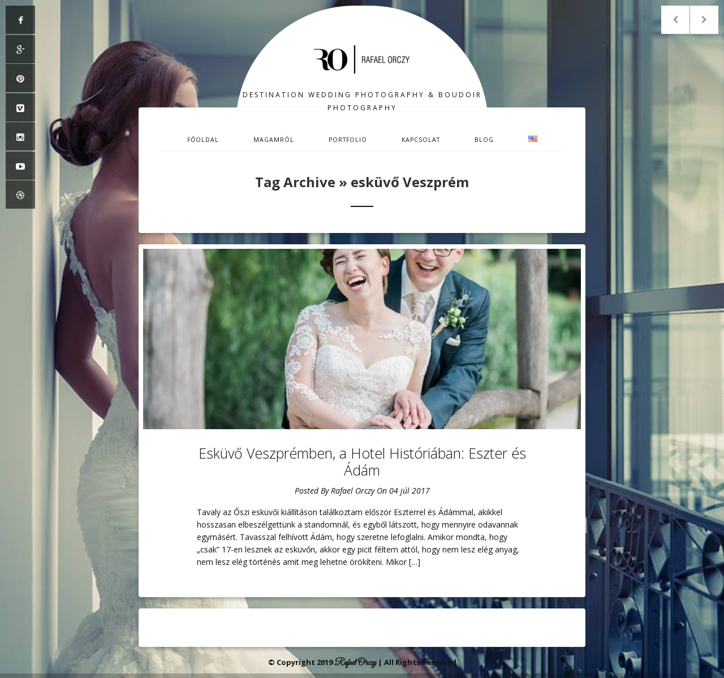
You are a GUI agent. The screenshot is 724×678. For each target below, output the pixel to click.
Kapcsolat (421, 140)
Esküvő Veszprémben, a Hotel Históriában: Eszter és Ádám (362, 461)
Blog (484, 140)
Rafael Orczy (352, 490)
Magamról (273, 140)
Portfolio (348, 140)
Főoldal (203, 140)
